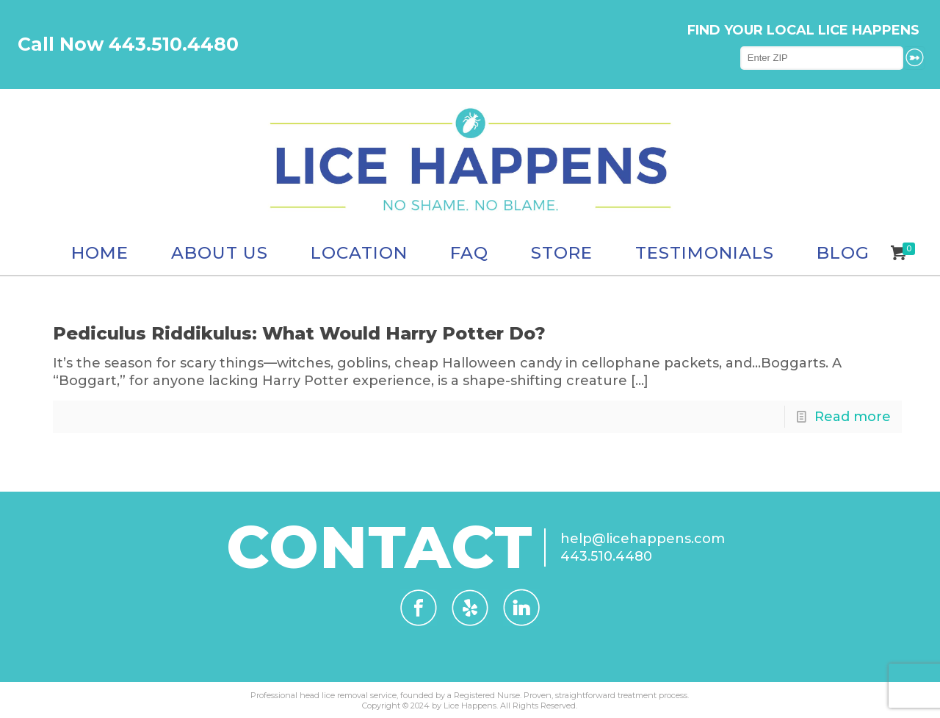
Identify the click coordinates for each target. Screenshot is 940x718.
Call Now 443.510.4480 (128, 44)
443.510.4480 (606, 556)
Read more (852, 417)
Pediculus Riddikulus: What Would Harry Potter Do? (299, 333)
